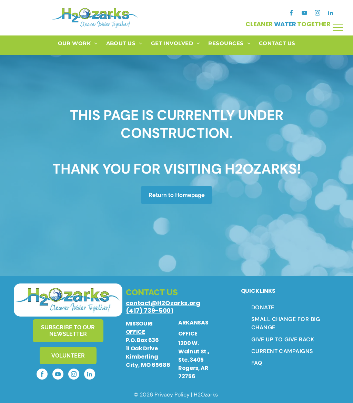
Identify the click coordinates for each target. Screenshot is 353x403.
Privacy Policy (172, 394)
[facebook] (291, 14)
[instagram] (317, 14)
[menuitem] (78, 45)
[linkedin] (330, 14)
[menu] (338, 28)
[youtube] (304, 14)
